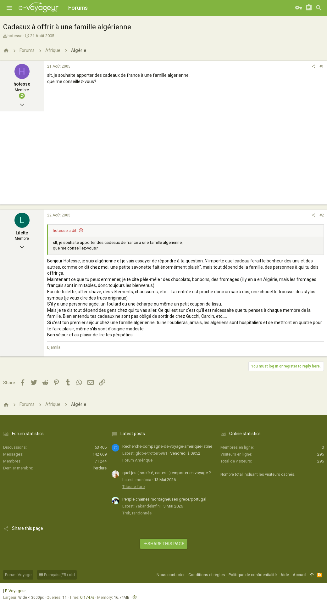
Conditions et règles (206, 574)
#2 (321, 215)
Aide (284, 574)
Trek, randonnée (137, 513)
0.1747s (87, 597)
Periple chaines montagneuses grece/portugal (164, 499)
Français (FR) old (57, 574)
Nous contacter (171, 574)
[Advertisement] (163, 160)
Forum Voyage (18, 574)
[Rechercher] (319, 8)
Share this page (163, 543)
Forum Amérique (137, 460)
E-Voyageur (15, 590)
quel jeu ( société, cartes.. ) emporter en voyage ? (166, 472)
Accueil (299, 574)
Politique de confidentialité (253, 574)
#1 (321, 66)
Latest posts (132, 433)
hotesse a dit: (65, 230)
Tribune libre (133, 486)
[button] (9, 8)
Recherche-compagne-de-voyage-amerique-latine (167, 446)
